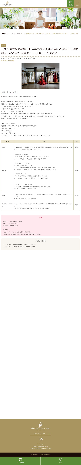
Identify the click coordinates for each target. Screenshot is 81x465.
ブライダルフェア (15, 33)
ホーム (6, 33)
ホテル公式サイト (38, 433)
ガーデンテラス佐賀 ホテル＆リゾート (7, 3)
